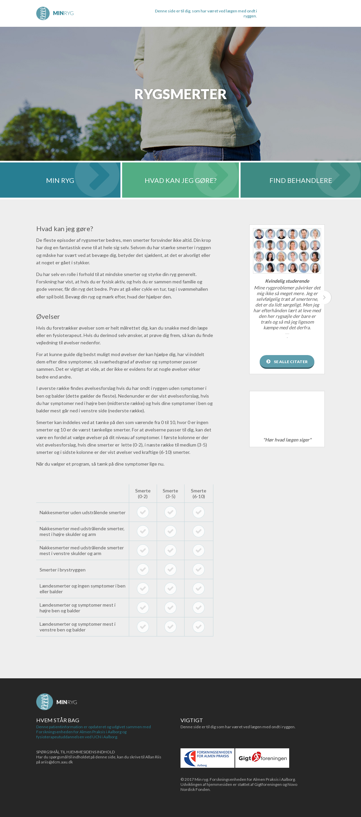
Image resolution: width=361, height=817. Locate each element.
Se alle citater (291, 361)
